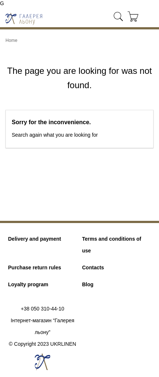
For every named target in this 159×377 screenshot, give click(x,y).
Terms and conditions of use (111, 245)
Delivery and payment (34, 239)
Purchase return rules (34, 267)
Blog (87, 284)
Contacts (93, 267)
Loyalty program (28, 284)
